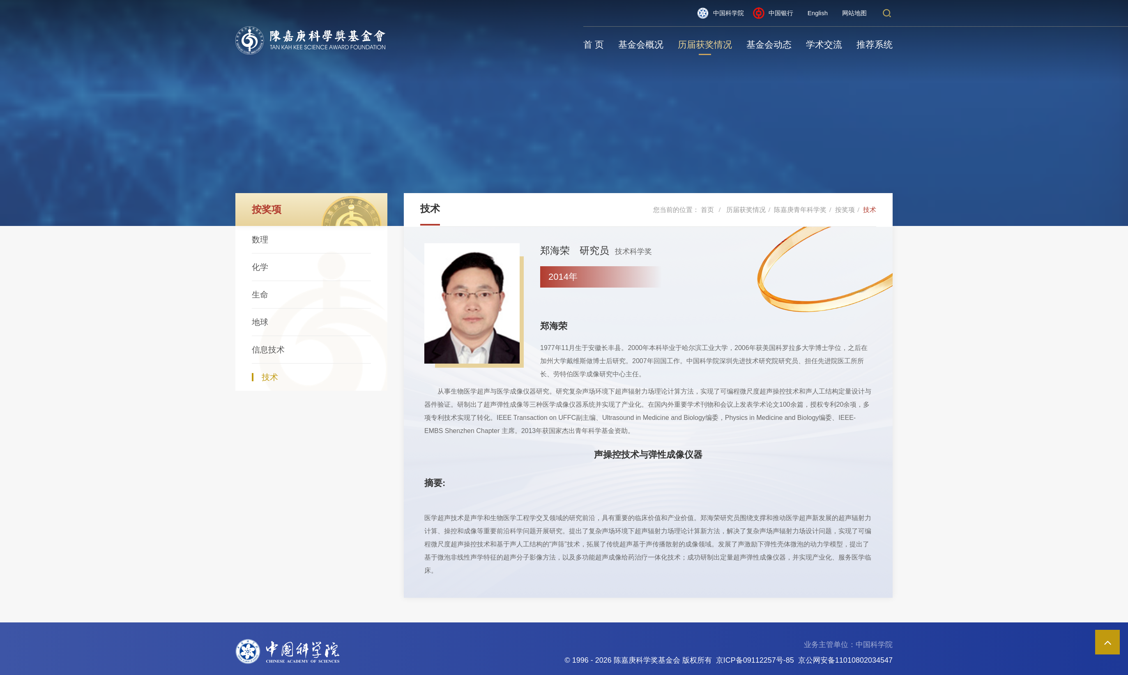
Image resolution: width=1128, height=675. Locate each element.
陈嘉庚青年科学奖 (800, 209)
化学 (260, 267)
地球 (260, 322)
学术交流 (824, 44)
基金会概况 (640, 44)
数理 (260, 239)
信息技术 (268, 349)
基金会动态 (769, 44)
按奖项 (845, 209)
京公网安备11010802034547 (845, 660)
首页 (707, 209)
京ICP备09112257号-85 (755, 660)
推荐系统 (874, 44)
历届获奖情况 (705, 44)
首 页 (593, 44)
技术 (270, 377)
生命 (260, 294)
